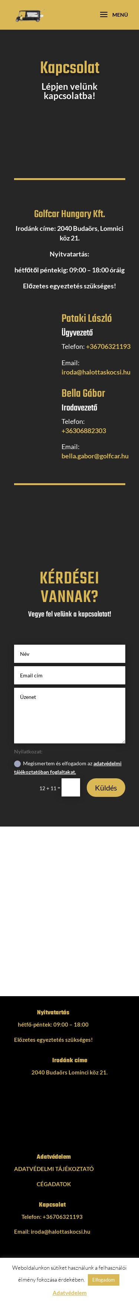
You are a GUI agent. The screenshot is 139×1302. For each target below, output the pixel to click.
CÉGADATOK (54, 1184)
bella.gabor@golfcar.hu (95, 456)
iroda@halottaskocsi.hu (96, 372)
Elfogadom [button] (103, 1280)
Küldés (106, 787)
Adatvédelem (70, 1292)
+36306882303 (84, 430)
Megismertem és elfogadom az (68, 767)
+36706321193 (108, 346)
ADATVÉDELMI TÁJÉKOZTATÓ (54, 1168)
